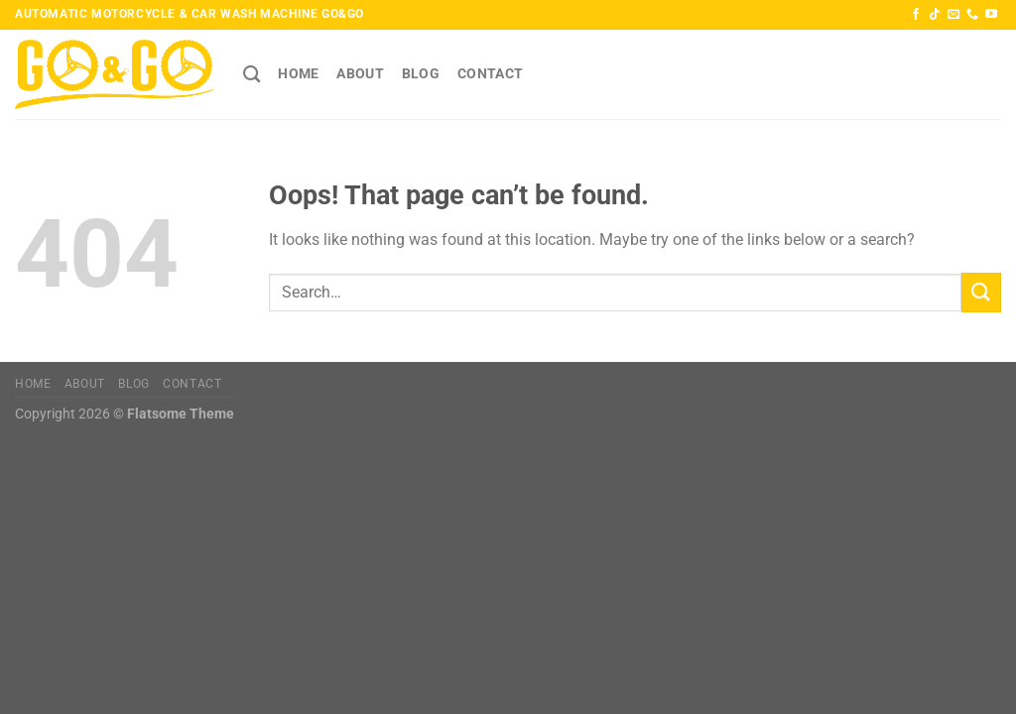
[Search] (251, 75)
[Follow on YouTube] (991, 15)
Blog (421, 73)
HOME (298, 73)
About (359, 73)
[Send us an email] (953, 15)
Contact (490, 73)
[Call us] (972, 15)
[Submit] (981, 292)
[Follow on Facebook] (916, 15)
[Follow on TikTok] (935, 15)
